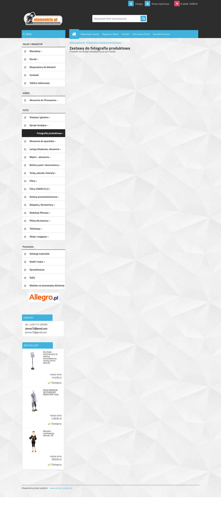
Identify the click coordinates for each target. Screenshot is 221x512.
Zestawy (116, 42)
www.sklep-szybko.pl (61, 488)
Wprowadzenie (77, 42)
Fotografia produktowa (99, 42)
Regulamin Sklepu (110, 34)
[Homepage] (75, 34)
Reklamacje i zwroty (90, 34)
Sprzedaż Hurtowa (161, 34)
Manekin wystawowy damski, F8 (48, 433)
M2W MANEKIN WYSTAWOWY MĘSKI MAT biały (51, 392)
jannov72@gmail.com (36, 328)
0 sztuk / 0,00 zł (189, 4)
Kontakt (125, 34)
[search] (143, 19)
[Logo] (43, 18)
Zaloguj (139, 4)
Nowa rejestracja (160, 4)
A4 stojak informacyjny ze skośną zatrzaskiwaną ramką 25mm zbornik (50, 357)
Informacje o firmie (141, 34)
